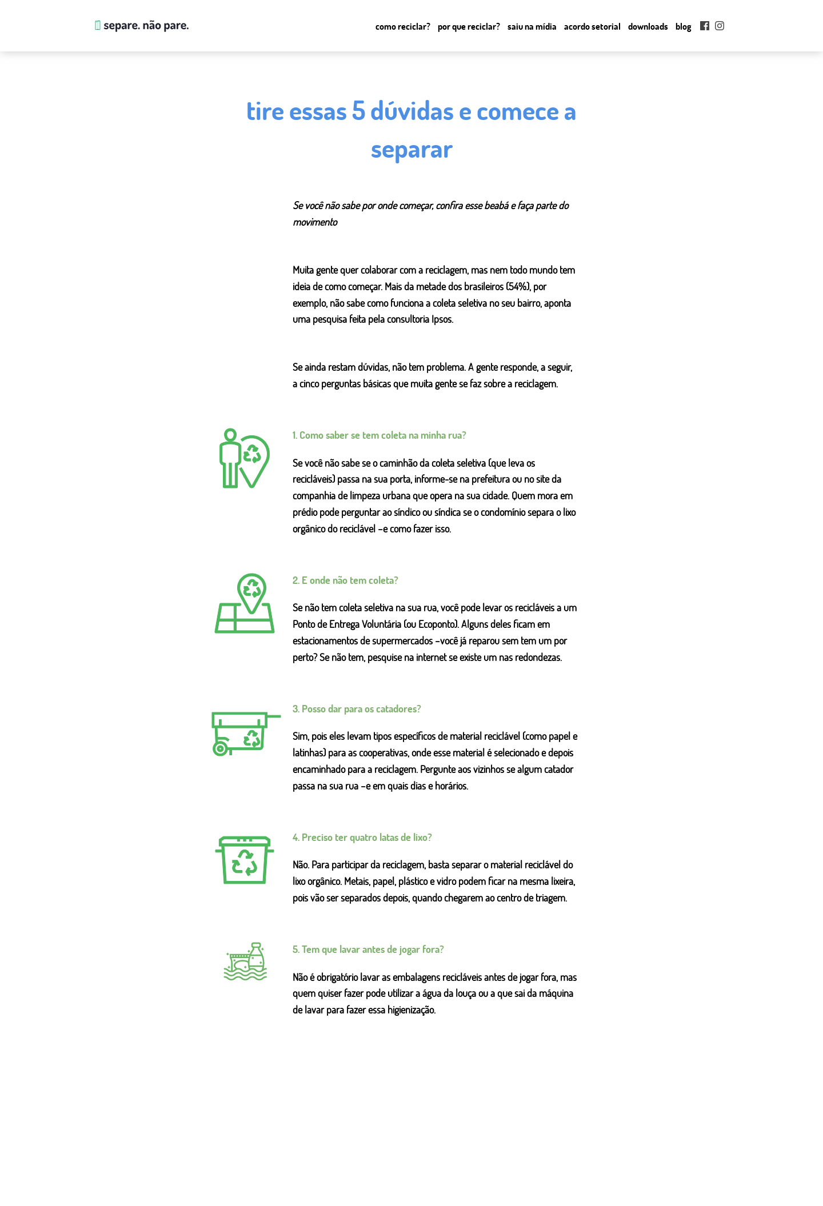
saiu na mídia (301, 1182)
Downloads (648, 26)
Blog (684, 26)
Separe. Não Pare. (140, 26)
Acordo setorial (592, 26)
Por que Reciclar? (469, 26)
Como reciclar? (402, 26)
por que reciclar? (306, 1169)
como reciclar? (303, 1155)
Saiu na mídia (532, 26)
